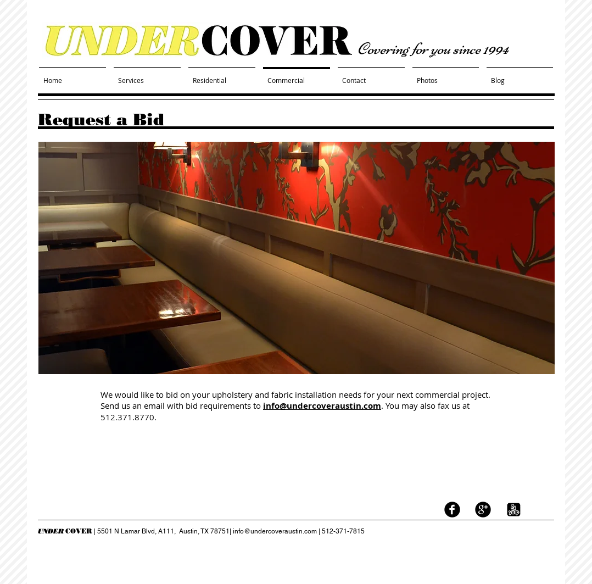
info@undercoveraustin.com (322, 405)
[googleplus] (483, 510)
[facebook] (452, 510)
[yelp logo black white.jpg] (514, 510)
